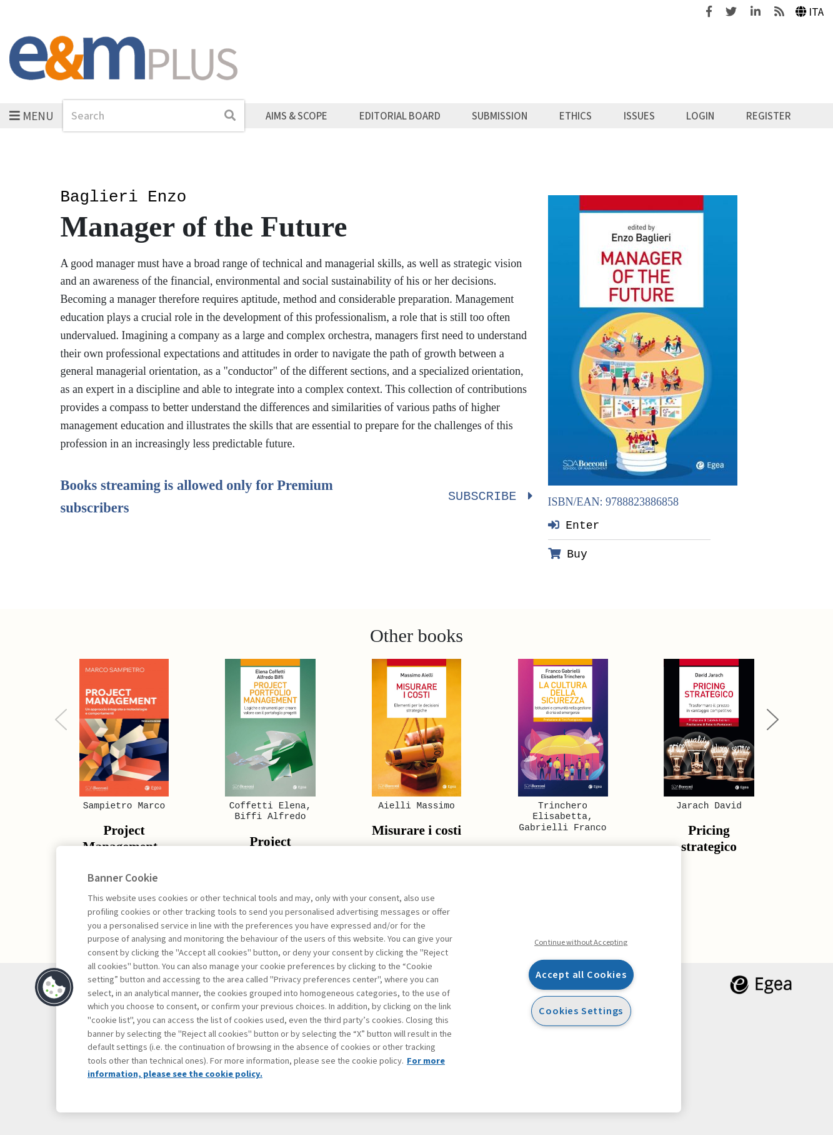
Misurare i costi (416, 830)
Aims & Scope (296, 115)
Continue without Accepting (580, 942)
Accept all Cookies (581, 974)
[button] (54, 987)
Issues (639, 115)
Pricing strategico (709, 838)
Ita (810, 12)
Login (700, 115)
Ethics (575, 115)
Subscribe (488, 497)
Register (768, 115)
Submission (499, 115)
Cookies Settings (581, 1011)
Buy (567, 553)
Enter (574, 524)
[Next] (772, 720)
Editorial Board (400, 115)
